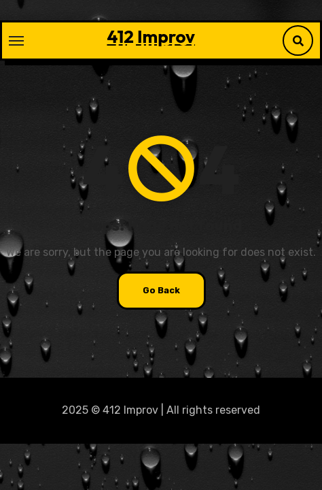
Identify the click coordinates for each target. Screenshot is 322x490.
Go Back (161, 290)
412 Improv (151, 36)
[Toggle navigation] (16, 41)
